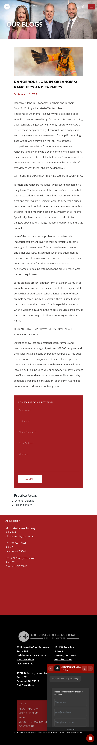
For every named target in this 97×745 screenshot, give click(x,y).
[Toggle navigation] (91, 6)
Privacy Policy (70, 729)
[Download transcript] (84, 668)
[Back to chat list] (50, 668)
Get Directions (25, 659)
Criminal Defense (24, 500)
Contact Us (26, 732)
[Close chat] (90, 668)
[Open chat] (90, 738)
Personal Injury (23, 504)
